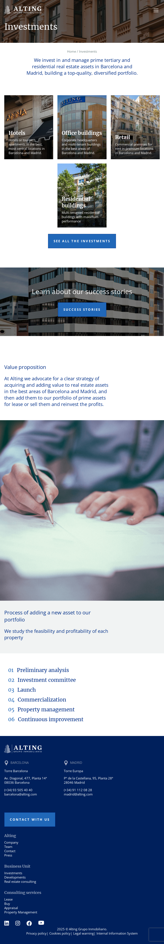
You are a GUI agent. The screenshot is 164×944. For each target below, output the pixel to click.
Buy (7, 903)
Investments (13, 873)
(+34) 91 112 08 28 (78, 790)
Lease (8, 899)
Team (8, 846)
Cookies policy (59, 933)
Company (11, 842)
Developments (15, 877)
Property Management (20, 912)
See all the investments (82, 241)
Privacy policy (36, 933)
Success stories (82, 309)
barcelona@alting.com (20, 794)
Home (71, 51)
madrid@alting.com (78, 794)
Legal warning (83, 933)
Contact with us (30, 819)
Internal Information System (117, 933)
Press (8, 855)
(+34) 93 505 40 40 (18, 790)
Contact (9, 851)
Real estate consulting (20, 881)
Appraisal (11, 908)
